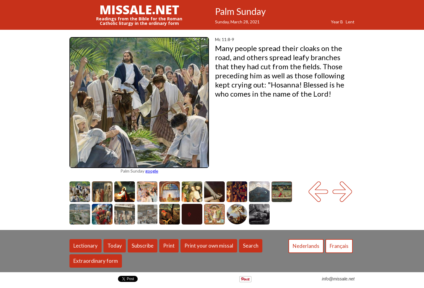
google (151, 170)
